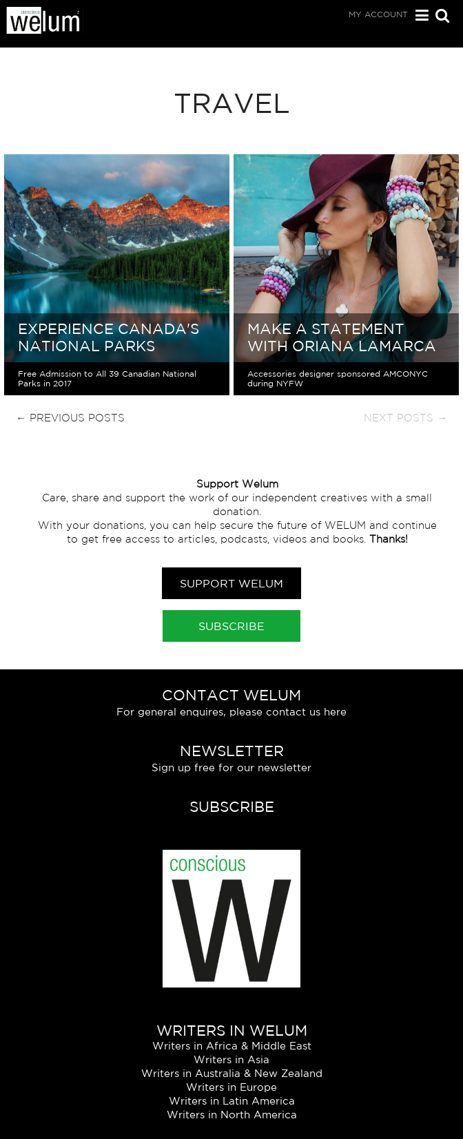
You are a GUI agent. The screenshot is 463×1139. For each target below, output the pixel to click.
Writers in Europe (231, 1087)
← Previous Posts (70, 418)
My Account (378, 14)
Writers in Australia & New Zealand (231, 1073)
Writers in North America (232, 1114)
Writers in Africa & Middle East (231, 1046)
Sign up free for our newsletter (231, 767)
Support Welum (231, 583)
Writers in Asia (231, 1059)
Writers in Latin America (232, 1101)
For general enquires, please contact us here (231, 712)
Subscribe (231, 626)
